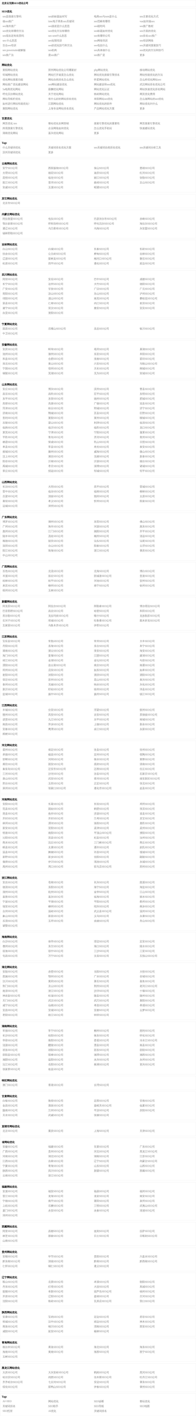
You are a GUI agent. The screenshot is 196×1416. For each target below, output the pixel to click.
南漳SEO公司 (10, 990)
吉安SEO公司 (101, 714)
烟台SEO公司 (147, 461)
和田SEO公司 (147, 611)
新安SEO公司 (10, 828)
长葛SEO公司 (55, 804)
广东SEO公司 (147, 1146)
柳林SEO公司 (147, 491)
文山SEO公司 (147, 182)
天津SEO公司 (147, 1131)
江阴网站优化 (56, 103)
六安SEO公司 (101, 363)
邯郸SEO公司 (10, 759)
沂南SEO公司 (55, 461)
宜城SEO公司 (55, 1010)
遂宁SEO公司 (10, 308)
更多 (142, 55)
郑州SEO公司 (147, 866)
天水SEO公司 (10, 1115)
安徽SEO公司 (10, 1146)
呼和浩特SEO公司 (58, 223)
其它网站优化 (9, 198)
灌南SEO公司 (10, 650)
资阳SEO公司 (55, 313)
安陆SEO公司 (10, 971)
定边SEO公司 (101, 1316)
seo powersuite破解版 (14, 50)
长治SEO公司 (10, 486)
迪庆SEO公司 (101, 173)
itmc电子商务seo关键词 (61, 21)
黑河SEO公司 (147, 1372)
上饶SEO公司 (101, 724)
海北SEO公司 (101, 1347)
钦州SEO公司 (147, 585)
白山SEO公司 (10, 249)
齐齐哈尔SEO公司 (13, 1382)
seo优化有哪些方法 (13, 31)
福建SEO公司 (55, 1146)
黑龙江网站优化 (11, 1368)
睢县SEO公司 (10, 847)
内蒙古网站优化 (11, 214)
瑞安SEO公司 (10, 906)
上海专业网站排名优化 (61, 108)
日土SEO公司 (101, 1236)
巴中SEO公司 (101, 279)
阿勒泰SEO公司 (103, 606)
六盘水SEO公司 (148, 1256)
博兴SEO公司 (55, 389)
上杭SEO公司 (10, 1205)
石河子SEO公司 (11, 620)
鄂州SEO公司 (55, 976)
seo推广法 (8, 55)
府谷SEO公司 (147, 1316)
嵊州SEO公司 (55, 906)
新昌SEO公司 (55, 916)
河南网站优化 (9, 799)
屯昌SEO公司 (10, 955)
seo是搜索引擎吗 (12, 16)
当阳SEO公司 (101, 971)
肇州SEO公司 (147, 1386)
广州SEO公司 (10, 526)
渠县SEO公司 (10, 303)
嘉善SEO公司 (10, 896)
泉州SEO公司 (147, 1201)
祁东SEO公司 (10, 1050)
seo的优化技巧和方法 (60, 45)
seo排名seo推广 (148, 35)
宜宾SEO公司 (147, 308)
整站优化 (145, 1401)
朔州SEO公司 (101, 496)
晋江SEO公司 (10, 1196)
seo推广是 (99, 55)
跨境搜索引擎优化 (13, 128)
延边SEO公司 (147, 263)
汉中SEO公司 (55, 1321)
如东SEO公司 (101, 670)
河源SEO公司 (101, 526)
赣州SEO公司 (10, 714)
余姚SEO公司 (101, 920)
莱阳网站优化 (10, 70)
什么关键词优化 (12, 147)
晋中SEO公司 (10, 491)
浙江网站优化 (9, 877)
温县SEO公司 (10, 852)
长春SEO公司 (101, 249)
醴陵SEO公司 (55, 1045)
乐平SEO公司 (101, 719)
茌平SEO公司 (101, 393)
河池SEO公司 (101, 580)
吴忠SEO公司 (101, 328)
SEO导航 (99, 1406)
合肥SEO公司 (55, 358)
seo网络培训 (101, 40)
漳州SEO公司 (10, 1215)
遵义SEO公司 (101, 1266)
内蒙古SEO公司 (148, 1161)
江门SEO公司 (55, 531)
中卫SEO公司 (10, 333)
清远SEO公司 (147, 536)
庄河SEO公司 (147, 1296)
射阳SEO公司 (10, 674)
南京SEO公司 (101, 665)
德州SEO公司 (101, 398)
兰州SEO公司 (55, 1110)
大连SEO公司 (101, 1286)
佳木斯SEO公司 (103, 1377)
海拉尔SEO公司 (148, 223)
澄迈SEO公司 (101, 941)
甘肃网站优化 (9, 1096)
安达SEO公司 (101, 1382)
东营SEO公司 (55, 398)
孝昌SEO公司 (101, 1005)
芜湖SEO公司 (55, 373)
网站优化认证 (101, 89)
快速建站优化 (147, 128)
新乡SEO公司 (55, 857)
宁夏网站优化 (9, 324)
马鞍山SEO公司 (148, 363)
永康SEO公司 (147, 916)
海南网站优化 (9, 937)
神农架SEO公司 (11, 995)
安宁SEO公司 (10, 168)
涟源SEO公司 (10, 1045)
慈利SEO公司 (147, 1030)
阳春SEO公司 (101, 545)
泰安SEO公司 (147, 446)
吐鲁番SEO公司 (103, 620)
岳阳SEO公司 (55, 1064)
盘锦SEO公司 (101, 1296)
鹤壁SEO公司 (101, 808)
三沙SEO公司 (101, 951)
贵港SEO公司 (147, 576)
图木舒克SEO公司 (150, 620)
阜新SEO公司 (55, 1291)
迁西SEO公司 (101, 769)
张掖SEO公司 (101, 1115)
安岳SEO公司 (55, 279)
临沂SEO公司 (55, 427)
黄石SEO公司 (101, 981)
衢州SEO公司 (147, 901)
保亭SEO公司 (55, 941)
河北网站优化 (9, 745)
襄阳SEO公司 (147, 1000)
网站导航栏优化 (12, 98)
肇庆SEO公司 (147, 550)
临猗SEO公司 (101, 491)
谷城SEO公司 (147, 976)
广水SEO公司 (101, 976)
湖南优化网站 (10, 133)
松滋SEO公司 (55, 995)
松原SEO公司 (10, 263)
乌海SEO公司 (101, 228)
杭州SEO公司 (55, 892)
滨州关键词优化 (12, 152)
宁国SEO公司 (10, 368)
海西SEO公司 (101, 1351)
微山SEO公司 (147, 451)
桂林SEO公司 (10, 580)
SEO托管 (8, 1411)
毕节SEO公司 (55, 1256)
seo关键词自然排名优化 (107, 147)
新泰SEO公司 (147, 456)
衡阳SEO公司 (55, 1040)
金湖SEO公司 (55, 660)
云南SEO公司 (10, 1175)
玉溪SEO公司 (55, 187)
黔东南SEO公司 (11, 1261)
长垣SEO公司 (101, 804)
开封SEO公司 (10, 818)
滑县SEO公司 (10, 813)
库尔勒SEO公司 (11, 615)
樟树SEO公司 (10, 734)
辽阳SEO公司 (55, 1296)
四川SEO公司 (55, 1170)
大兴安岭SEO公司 (58, 1372)
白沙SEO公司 (10, 941)
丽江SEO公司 (101, 177)
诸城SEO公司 (147, 466)
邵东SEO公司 (101, 1050)
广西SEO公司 (10, 1151)
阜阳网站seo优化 (103, 98)
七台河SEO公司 (57, 1382)
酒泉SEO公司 (55, 1105)
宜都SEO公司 (101, 1010)
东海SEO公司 (55, 646)
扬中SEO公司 (55, 694)
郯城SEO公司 (10, 451)
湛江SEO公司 (101, 550)
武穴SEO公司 (101, 1000)
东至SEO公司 (101, 354)
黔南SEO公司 (101, 1261)
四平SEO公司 (55, 263)
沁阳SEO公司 (10, 837)
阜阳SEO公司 (147, 354)
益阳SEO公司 (55, 1059)
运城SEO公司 (10, 506)
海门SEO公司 (10, 655)
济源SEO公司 (101, 813)
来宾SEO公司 (10, 585)
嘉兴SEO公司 (55, 896)
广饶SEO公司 (101, 403)
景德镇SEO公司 (148, 714)
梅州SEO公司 (101, 536)
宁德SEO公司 (10, 1201)
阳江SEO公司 (10, 550)
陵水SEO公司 (147, 946)
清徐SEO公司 (55, 496)
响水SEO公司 (101, 684)
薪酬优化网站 (56, 89)
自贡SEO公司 (10, 313)
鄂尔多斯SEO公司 (13, 223)
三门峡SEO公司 (103, 842)
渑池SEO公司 (101, 861)
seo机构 (52, 50)
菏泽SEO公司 (10, 408)
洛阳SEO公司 (101, 823)
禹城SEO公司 (10, 466)
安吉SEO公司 (10, 882)
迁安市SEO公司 (57, 769)
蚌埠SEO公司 (55, 349)
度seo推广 (53, 55)
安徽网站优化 (9, 344)
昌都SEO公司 (55, 1231)
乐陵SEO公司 (10, 422)
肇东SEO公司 (147, 1382)
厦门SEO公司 (10, 1210)
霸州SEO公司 (10, 749)
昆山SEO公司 (101, 679)
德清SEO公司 (10, 887)
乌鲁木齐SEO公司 (58, 625)
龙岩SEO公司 (101, 1196)
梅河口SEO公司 (103, 258)
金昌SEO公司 (10, 1105)
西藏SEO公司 (147, 1170)
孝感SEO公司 (147, 1005)
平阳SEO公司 (101, 901)
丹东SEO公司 (10, 1286)
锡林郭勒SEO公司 (13, 233)
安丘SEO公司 (10, 389)
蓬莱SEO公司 (147, 432)
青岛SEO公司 (55, 437)
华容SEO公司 (10, 1040)
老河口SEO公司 (148, 986)
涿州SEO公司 (10, 788)
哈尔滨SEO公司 (11, 1377)
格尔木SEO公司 (11, 1347)
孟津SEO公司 (101, 828)
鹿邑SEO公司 (147, 823)
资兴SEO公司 (147, 1064)
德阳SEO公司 (147, 284)
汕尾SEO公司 (147, 541)
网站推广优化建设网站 (15, 84)
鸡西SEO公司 (55, 1377)
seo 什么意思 (10, 40)
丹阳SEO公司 (10, 646)
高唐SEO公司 (55, 403)
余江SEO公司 (101, 729)
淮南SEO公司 (101, 358)
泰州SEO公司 (10, 684)
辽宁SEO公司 (101, 1161)
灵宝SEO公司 (147, 818)
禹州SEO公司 (10, 866)
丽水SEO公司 (147, 896)
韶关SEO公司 (55, 541)
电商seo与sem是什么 (105, 16)
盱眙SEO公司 (55, 689)
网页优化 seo (10, 123)
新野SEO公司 (10, 857)
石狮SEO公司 (55, 1205)
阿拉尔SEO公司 (57, 606)
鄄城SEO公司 (55, 413)
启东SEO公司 (55, 670)
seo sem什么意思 (57, 35)
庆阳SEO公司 (147, 1110)
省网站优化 (8, 1142)
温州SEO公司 (147, 911)
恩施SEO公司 (10, 976)
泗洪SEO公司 (101, 674)
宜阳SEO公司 (55, 828)
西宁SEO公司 (147, 1351)
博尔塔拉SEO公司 (150, 606)
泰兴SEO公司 (147, 679)
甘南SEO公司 (147, 1100)
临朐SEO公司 (10, 427)
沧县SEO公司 (101, 749)
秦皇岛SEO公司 (11, 769)
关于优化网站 (56, 94)
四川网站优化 (9, 274)
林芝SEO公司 (10, 1236)
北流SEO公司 (55, 571)
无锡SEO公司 (55, 684)
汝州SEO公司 (147, 837)
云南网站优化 (9, 163)
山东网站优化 (9, 384)
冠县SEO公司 (147, 403)
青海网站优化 (9, 1342)
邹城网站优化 (10, 74)
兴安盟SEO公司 (148, 228)
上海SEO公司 (101, 1131)
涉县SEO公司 (101, 773)
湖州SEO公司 (10, 892)
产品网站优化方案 (104, 108)
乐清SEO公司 (10, 920)
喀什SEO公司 (101, 615)
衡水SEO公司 (101, 759)
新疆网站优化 (9, 601)
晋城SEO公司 (147, 486)
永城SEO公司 (147, 861)
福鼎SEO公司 (101, 1191)
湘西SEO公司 (147, 1054)
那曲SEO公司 (55, 1236)
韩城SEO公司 (10, 1321)
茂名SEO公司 (55, 536)
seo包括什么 (101, 45)
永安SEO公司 (55, 1210)
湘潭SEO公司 (101, 1054)
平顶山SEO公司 (103, 832)
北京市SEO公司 (11, 203)
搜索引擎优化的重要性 (107, 123)
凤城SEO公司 (147, 1286)
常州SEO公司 (101, 641)
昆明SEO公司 (10, 177)
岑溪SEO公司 (10, 576)
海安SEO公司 (147, 650)
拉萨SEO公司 (147, 1231)
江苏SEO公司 (147, 1156)
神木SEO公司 (147, 1321)
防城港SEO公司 (103, 576)
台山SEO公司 (55, 545)
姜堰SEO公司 (55, 655)
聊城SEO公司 (147, 418)
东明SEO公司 (147, 393)
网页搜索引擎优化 (150, 123)
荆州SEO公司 (101, 986)
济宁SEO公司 (147, 408)
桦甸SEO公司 (101, 253)
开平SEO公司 (147, 531)
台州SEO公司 (10, 911)
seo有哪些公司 (102, 35)
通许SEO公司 (101, 847)
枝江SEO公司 (55, 1015)
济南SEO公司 (10, 413)
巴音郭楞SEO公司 (13, 611)
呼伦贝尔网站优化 (13, 94)
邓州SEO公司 (147, 804)
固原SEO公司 (10, 328)
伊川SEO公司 (55, 861)
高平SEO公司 (101, 486)
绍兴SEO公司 (101, 906)
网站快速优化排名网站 (152, 89)
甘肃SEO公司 (101, 1146)
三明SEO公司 (101, 1205)
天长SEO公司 (101, 368)
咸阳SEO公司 (10, 1331)
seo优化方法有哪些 (59, 31)
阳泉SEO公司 (147, 501)
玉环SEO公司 (55, 920)
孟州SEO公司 (147, 828)
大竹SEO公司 (101, 284)
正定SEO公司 (101, 783)
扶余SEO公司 (10, 253)
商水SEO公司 (10, 842)
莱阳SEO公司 (55, 418)
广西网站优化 (9, 566)
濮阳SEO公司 (147, 832)
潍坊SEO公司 (55, 456)
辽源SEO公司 (10, 258)
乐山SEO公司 (101, 293)
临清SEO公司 (147, 422)
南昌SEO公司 (10, 724)
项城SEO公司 (147, 852)
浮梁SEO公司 (101, 709)
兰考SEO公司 (101, 818)
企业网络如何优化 (58, 128)
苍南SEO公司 (55, 882)
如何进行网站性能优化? (16, 103)
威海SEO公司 (101, 451)
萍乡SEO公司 (55, 724)
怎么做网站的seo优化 (152, 98)
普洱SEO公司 (55, 182)
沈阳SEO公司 (10, 1301)
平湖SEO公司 (55, 901)
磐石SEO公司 (147, 258)
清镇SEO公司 (55, 1261)
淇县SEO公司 (55, 837)
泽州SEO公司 (55, 506)
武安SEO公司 (55, 778)
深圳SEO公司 (10, 545)
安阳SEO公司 (10, 804)
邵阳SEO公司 (147, 1050)
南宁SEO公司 (101, 585)
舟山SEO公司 (147, 920)
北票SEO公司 (55, 1281)
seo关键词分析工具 (150, 147)
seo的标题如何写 (57, 16)
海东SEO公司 (147, 1347)
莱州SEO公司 (101, 418)
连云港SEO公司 (57, 665)
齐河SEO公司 (101, 437)
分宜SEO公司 (55, 709)
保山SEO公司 (101, 168)
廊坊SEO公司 (10, 764)
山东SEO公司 (101, 1166)
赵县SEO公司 (147, 788)
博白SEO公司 (147, 571)
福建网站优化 (9, 1186)
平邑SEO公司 (10, 437)
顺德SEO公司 (10, 541)
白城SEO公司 (55, 249)
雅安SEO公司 (101, 308)
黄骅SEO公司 (147, 759)
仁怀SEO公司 (10, 1266)
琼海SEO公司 (10, 951)
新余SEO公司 (147, 724)
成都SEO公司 (147, 279)
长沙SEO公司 (10, 1035)
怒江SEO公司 (10, 182)
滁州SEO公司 (55, 354)
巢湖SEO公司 (147, 349)
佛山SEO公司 (147, 521)
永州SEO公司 (147, 1059)
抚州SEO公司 (147, 709)
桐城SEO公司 (147, 368)
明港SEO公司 (10, 832)
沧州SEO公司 (147, 749)
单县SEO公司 (10, 446)
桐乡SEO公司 (147, 906)
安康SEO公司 (10, 1316)
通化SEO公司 (101, 263)
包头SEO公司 (55, 218)
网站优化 (53, 1401)
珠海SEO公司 (55, 550)
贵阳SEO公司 (101, 1256)
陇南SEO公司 (10, 1110)
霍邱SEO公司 (147, 358)
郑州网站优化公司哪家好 (62, 70)
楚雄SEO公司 (147, 168)
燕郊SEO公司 (101, 764)
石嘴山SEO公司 (57, 328)
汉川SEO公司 (10, 981)
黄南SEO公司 (55, 1351)
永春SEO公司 (101, 1210)
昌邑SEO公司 (55, 393)
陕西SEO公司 (10, 1170)
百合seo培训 (9, 45)
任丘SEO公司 (147, 769)
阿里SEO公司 (10, 1231)
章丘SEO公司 (10, 471)
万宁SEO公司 (55, 955)
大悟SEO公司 (147, 971)
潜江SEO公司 (55, 990)
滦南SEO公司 (147, 764)
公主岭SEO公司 (57, 253)
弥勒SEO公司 (147, 177)
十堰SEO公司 (147, 990)
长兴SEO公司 (101, 882)
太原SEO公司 (147, 496)
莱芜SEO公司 (10, 432)
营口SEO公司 (147, 1301)
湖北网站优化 (9, 967)
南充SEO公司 (101, 298)
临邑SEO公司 (101, 427)
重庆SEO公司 (55, 1131)
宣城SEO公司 (147, 373)
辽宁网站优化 (9, 1277)
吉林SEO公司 (147, 253)
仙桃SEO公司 (55, 1005)
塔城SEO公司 (55, 620)
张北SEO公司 (147, 783)
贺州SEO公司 (147, 580)
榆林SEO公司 (101, 1331)
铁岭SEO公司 (55, 1301)
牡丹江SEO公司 (148, 1377)
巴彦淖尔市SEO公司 (105, 218)
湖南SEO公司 (101, 1156)
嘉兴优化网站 (56, 133)
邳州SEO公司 (10, 670)
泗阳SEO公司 (147, 674)
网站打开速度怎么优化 (61, 74)
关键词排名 (9, 1406)
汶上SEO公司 (10, 456)
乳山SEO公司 (101, 442)
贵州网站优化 (9, 1252)
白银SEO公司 (10, 1100)
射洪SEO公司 (147, 303)
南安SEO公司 (147, 1196)
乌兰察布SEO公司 (58, 228)
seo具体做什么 (102, 50)
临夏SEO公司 (147, 1105)
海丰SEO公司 (55, 526)
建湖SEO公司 (147, 655)
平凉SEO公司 (101, 1110)
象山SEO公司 (10, 916)
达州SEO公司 (55, 284)
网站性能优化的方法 (151, 74)
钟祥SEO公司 (101, 1015)
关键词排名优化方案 (59, 147)
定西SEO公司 (101, 1100)
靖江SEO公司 (10, 660)
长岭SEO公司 (147, 249)
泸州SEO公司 (147, 293)
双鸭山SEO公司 (57, 1386)
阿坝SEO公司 (10, 279)
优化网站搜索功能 (13, 79)
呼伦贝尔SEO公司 (104, 223)
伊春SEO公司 (101, 1386)
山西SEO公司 (147, 1166)
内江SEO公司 (101, 303)
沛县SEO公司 (147, 689)
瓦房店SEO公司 (103, 1301)
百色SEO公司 (10, 571)
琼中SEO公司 (55, 951)
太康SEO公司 (55, 847)
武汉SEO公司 (55, 1000)
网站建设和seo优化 (104, 84)
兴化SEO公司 (147, 684)
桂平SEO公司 (55, 580)
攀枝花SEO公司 (148, 298)
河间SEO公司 (55, 759)
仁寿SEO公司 (55, 303)
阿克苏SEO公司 (11, 606)
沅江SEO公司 (10, 1064)
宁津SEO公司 (55, 432)
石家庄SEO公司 (148, 773)
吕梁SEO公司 (10, 496)
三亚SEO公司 (147, 951)
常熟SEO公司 (55, 641)
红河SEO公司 (147, 173)
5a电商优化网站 (11, 89)
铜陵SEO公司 (10, 373)
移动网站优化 (147, 70)
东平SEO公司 (10, 398)
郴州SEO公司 (101, 1030)
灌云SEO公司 (55, 650)
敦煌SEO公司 (55, 1100)
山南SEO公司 (10, 1240)
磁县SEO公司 (55, 754)
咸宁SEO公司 (10, 1005)
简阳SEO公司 (10, 293)
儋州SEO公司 (10, 946)
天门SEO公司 (10, 1000)
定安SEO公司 (147, 941)
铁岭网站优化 (101, 94)
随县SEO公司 (101, 995)
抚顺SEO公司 (10, 1291)
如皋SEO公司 (147, 670)
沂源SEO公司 (101, 461)
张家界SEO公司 (11, 1069)
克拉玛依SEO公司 (58, 615)
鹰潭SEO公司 (55, 729)
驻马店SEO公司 (103, 866)
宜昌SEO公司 (10, 1010)
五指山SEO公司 (148, 955)
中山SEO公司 (10, 555)
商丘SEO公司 (147, 842)
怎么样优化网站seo (150, 79)
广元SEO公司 (147, 288)
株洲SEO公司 (101, 1064)
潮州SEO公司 (55, 521)
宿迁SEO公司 (10, 679)
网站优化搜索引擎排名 (107, 74)
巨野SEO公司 (147, 413)
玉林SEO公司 (55, 590)
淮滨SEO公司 (147, 808)
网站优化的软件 (103, 103)
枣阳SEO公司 (10, 1015)
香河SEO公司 (101, 778)
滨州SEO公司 (101, 389)
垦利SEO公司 (10, 418)
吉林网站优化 (9, 244)
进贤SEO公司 (10, 719)
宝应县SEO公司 (11, 641)
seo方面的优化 (148, 31)
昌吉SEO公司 (55, 611)
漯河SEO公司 (55, 823)
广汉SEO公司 (101, 288)
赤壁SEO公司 (55, 971)
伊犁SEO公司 (101, 625)
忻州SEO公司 (101, 501)
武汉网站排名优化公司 (152, 84)
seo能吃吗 (99, 26)
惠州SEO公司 (10, 531)
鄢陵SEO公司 (147, 857)
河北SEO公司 (101, 1151)
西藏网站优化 (9, 1226)
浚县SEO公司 (147, 813)
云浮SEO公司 (147, 545)
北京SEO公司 (10, 1131)
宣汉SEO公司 (55, 308)
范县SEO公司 (10, 808)
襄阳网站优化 (10, 108)
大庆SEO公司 (10, 1372)
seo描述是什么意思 (59, 26)
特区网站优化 (9, 1080)
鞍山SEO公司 (10, 1281)
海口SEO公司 (101, 946)
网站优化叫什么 (149, 103)
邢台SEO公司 (10, 783)
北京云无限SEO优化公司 (15, 3)
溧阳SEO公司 (10, 665)
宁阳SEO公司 (101, 432)
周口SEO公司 (55, 866)
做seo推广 (8, 21)
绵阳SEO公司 (10, 298)
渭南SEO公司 (101, 1326)
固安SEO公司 (55, 764)
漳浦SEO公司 (147, 1210)
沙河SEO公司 (55, 773)
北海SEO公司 (101, 571)
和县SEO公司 (10, 358)
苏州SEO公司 (55, 679)
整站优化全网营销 (58, 123)
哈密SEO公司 (101, 611)
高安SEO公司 (55, 714)
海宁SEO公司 (101, 887)
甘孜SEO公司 (55, 288)
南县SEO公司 (147, 1045)
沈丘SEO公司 (55, 842)
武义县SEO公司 (103, 911)
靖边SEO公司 (101, 1321)
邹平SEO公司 (147, 471)
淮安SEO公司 (101, 650)
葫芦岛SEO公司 (103, 1291)
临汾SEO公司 (55, 491)
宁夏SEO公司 (10, 1166)
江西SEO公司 (10, 1161)
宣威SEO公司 (10, 187)
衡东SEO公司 (101, 1035)
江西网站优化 (9, 705)
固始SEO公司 (55, 808)
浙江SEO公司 (55, 1175)
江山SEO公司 (147, 892)
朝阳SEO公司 (147, 1281)
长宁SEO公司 (10, 284)
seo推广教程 (146, 26)
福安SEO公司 (55, 1191)
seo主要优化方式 (149, 16)
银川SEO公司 (147, 328)
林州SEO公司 (10, 823)
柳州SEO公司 (55, 585)
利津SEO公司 (101, 422)
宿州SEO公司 (55, 368)
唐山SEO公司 (10, 778)
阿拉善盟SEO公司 (13, 218)
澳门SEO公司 (10, 1085)
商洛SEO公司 (10, 1326)
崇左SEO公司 (55, 576)
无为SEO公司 (101, 373)
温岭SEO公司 (55, 911)
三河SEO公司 (10, 773)
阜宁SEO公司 (147, 646)
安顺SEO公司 (10, 1256)
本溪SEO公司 (101, 1281)
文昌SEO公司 (101, 955)
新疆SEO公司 (101, 1170)
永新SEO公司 (147, 729)
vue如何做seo (147, 21)
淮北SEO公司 (10, 363)
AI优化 (52, 1411)
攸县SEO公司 (55, 1069)
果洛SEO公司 (55, 1347)
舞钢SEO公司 (55, 852)
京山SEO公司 (55, 986)
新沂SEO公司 (10, 689)
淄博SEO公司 (101, 466)
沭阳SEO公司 (55, 674)
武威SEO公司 (55, 1115)
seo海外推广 (9, 26)
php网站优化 (101, 70)
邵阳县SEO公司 (11, 1054)
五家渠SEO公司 (11, 625)
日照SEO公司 (147, 442)
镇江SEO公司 (147, 694)
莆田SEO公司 (101, 1201)
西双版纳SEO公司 (58, 168)
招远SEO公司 (55, 471)
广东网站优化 (9, 517)
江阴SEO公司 (101, 655)
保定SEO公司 (55, 749)
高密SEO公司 (10, 403)
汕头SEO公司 (101, 541)
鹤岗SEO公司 (101, 1372)
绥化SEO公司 (10, 1386)
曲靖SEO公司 (101, 182)
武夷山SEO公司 (148, 1205)
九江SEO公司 (55, 719)
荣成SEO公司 (55, 442)
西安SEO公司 (147, 1326)
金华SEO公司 (101, 892)
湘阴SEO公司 (10, 1059)
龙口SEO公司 (147, 427)
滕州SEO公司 (55, 451)
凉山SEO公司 (55, 293)
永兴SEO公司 (101, 1059)
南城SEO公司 (147, 719)
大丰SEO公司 (147, 641)
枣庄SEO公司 (55, 466)
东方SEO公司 (55, 946)
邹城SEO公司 (101, 471)
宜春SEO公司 (10, 729)
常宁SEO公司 (55, 1030)
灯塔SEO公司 (55, 1286)
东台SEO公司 (101, 646)
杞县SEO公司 (101, 837)
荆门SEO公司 (10, 986)
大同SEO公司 (55, 486)
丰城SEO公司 (10, 709)
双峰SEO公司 (55, 1054)
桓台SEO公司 (55, 408)
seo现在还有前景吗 (13, 35)
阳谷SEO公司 (10, 461)
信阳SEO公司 (101, 857)
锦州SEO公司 (147, 1291)
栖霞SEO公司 (10, 442)
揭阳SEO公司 (101, 531)
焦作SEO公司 (55, 813)
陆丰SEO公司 (10, 536)
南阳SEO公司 (55, 832)
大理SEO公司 (10, 173)
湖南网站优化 (9, 1026)
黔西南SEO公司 (148, 1261)
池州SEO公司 (10, 354)
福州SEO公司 (147, 1191)
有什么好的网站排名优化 (62, 98)
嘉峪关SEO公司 (103, 1105)
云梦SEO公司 (147, 1010)
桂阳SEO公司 (55, 1035)
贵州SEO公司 (55, 1151)
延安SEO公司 (55, 1331)
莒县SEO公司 (101, 413)
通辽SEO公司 (10, 228)
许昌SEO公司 (101, 852)
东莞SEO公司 (101, 521)
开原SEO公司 (10, 1296)
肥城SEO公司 (147, 398)
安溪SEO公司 (10, 1191)
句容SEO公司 (147, 660)
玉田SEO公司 (55, 783)
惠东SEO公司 (147, 526)
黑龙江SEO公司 (148, 1151)
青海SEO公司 (55, 1166)
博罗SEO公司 (10, 521)
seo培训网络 (146, 40)
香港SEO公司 (55, 1085)
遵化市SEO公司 (103, 788)
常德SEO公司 (10, 1030)
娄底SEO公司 (101, 1040)
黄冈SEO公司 (55, 981)
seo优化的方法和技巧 (152, 50)
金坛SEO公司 (101, 660)
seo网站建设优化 (57, 84)
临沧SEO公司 (55, 177)
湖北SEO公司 (55, 1156)
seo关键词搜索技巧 (150, 45)
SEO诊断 (99, 1401)
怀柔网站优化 (101, 79)
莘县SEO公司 (55, 446)
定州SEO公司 (101, 754)
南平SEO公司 (55, 1201)
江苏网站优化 (9, 636)
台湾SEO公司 (101, 1085)
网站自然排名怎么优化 (61, 79)
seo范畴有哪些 (102, 21)
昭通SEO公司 (101, 187)
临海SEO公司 (101, 896)
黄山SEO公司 (55, 363)
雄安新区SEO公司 (150, 778)
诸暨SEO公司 (10, 925)
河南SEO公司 (10, 1156)
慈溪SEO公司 (147, 882)
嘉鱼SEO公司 (147, 981)
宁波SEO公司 (10, 901)
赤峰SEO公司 (147, 218)
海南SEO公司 (10, 1351)
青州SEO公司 (147, 437)
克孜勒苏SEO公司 (150, 615)
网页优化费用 (147, 94)
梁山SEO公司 (55, 422)
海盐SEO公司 (147, 887)
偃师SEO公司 (10, 861)
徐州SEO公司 (101, 689)
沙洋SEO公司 (101, 990)
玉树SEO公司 (10, 1356)
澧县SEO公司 (101, 1045)
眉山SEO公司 (55, 298)
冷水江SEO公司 (148, 1040)
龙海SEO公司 (55, 1196)
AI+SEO (7, 1401)
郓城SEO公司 (101, 408)
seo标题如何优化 (103, 31)
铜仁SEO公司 (55, 1266)
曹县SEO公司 (147, 389)
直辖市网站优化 (11, 1126)
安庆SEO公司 (10, 349)
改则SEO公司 (101, 1231)
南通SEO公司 (147, 665)
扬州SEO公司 (101, 694)
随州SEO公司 (147, 995)
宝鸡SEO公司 (55, 1316)
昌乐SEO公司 (10, 393)
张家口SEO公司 (57, 788)
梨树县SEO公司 (57, 258)
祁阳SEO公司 (55, 1050)
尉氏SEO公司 (147, 847)
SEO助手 (53, 1406)
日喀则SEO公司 (148, 1236)
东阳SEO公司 (55, 887)
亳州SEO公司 (101, 349)
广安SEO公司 (10, 288)
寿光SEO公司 (101, 446)
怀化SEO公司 (147, 1035)
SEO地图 (145, 1406)
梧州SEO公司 (10, 590)
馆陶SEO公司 (147, 754)
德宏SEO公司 (55, 173)
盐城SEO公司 (10, 694)
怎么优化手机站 (103, 128)
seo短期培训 (55, 40)
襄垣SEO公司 (10, 501)
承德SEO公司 (10, 754)
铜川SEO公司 (55, 1326)
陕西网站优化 (9, 1312)
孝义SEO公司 (55, 501)
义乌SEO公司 (101, 916)
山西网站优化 (9, 482)
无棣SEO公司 (101, 456)
